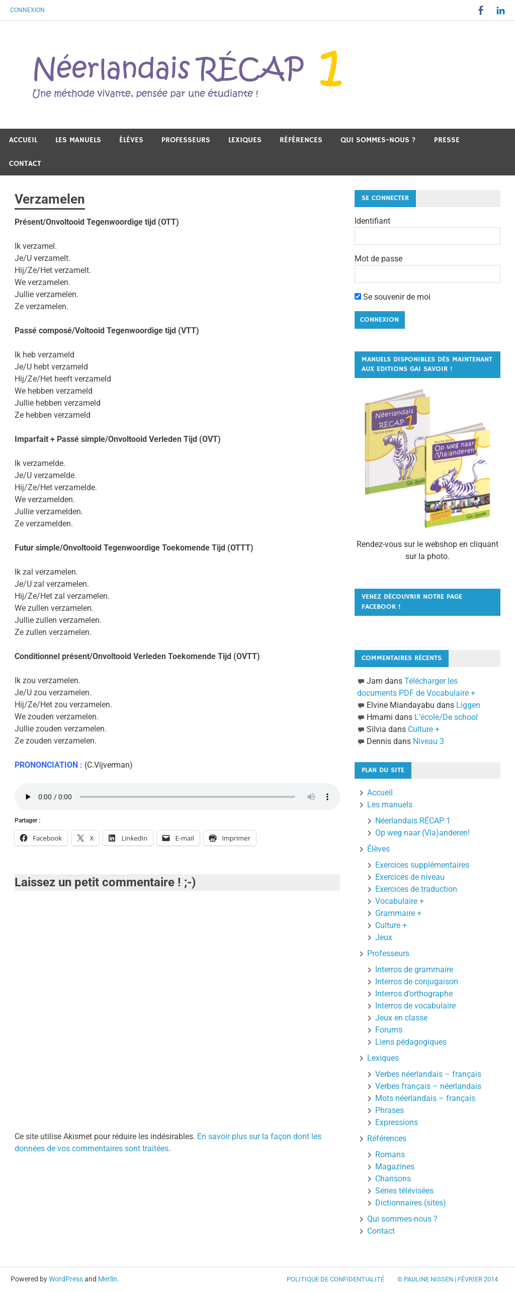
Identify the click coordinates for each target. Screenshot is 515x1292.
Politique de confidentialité (335, 1279)
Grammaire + (398, 913)
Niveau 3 (428, 741)
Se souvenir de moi (393, 297)
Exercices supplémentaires (422, 865)
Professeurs (185, 140)
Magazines (394, 1166)
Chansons (393, 1178)
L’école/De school (446, 717)
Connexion (27, 10)
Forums (388, 1030)
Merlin (107, 1279)
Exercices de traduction (416, 889)
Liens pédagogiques (411, 1042)
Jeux (383, 937)
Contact (25, 163)
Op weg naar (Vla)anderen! (422, 833)
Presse (447, 140)
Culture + (424, 729)
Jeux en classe (401, 1018)
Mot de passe (378, 258)
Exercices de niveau (410, 877)
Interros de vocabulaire (415, 1005)
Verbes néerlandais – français (428, 1074)
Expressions (396, 1122)
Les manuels (78, 140)
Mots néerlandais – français (425, 1098)
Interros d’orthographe (414, 993)
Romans (390, 1154)
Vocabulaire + (399, 901)
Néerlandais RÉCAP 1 (413, 820)
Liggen (468, 705)
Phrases (389, 1110)
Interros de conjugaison (416, 981)
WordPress (66, 1279)
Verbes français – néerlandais (428, 1086)
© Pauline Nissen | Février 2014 (447, 1279)
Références (301, 140)
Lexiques (245, 140)
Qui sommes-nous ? (378, 140)
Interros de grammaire (414, 969)
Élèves (131, 140)
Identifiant (372, 221)
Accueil (23, 140)
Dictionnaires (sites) (410, 1203)
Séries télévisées (404, 1190)
